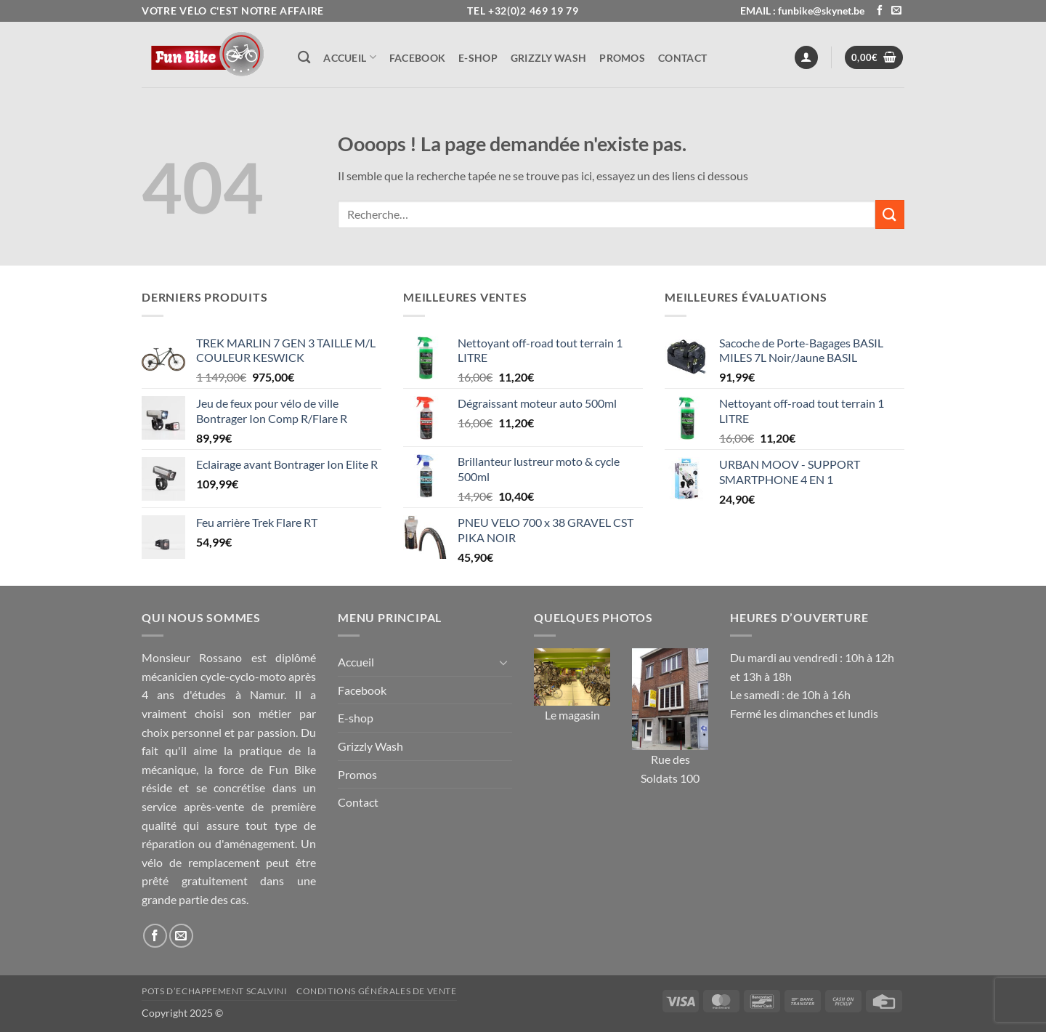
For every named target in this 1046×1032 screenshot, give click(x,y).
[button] (806, 58)
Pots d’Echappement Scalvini (215, 990)
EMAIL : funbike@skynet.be (802, 10)
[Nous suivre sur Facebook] (880, 11)
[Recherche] (304, 58)
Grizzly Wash (548, 58)
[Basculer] (503, 662)
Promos (622, 58)
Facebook (417, 58)
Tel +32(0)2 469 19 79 (523, 10)
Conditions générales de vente (376, 990)
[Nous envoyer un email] (896, 11)
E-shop (478, 58)
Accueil (349, 57)
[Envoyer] (889, 214)
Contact (682, 58)
